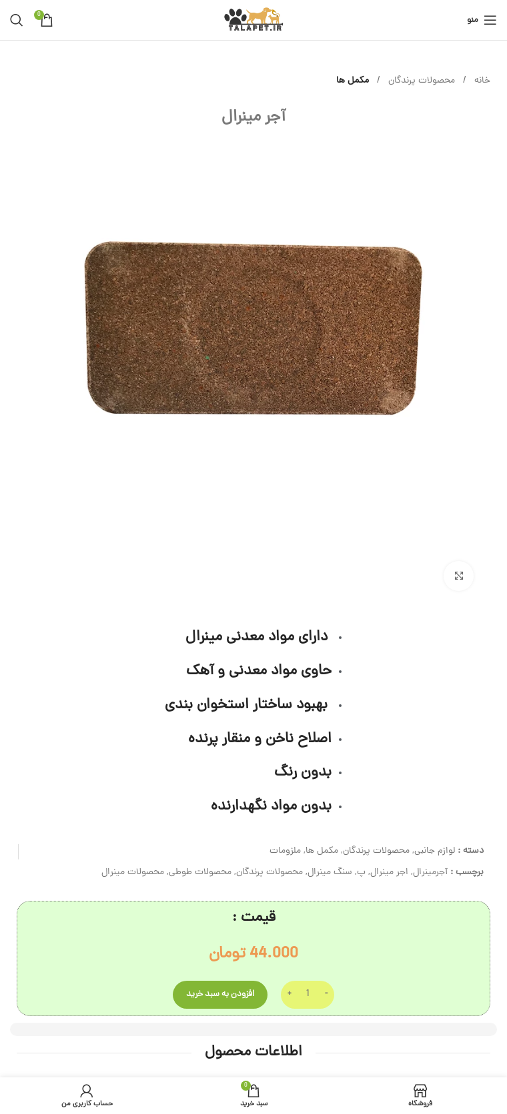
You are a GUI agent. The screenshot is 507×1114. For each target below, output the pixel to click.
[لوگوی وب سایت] (253, 21)
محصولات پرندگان (420, 81)
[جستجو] (16, 20)
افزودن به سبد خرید (220, 994)
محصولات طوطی (200, 872)
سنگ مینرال (330, 872)
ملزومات (285, 851)
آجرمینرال (430, 872)
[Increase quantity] (289, 995)
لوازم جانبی (434, 851)
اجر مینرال (389, 872)
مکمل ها (352, 81)
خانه (481, 81)
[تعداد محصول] (308, 995)
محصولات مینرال (132, 872)
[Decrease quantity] (326, 995)
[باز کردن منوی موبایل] (482, 20)
